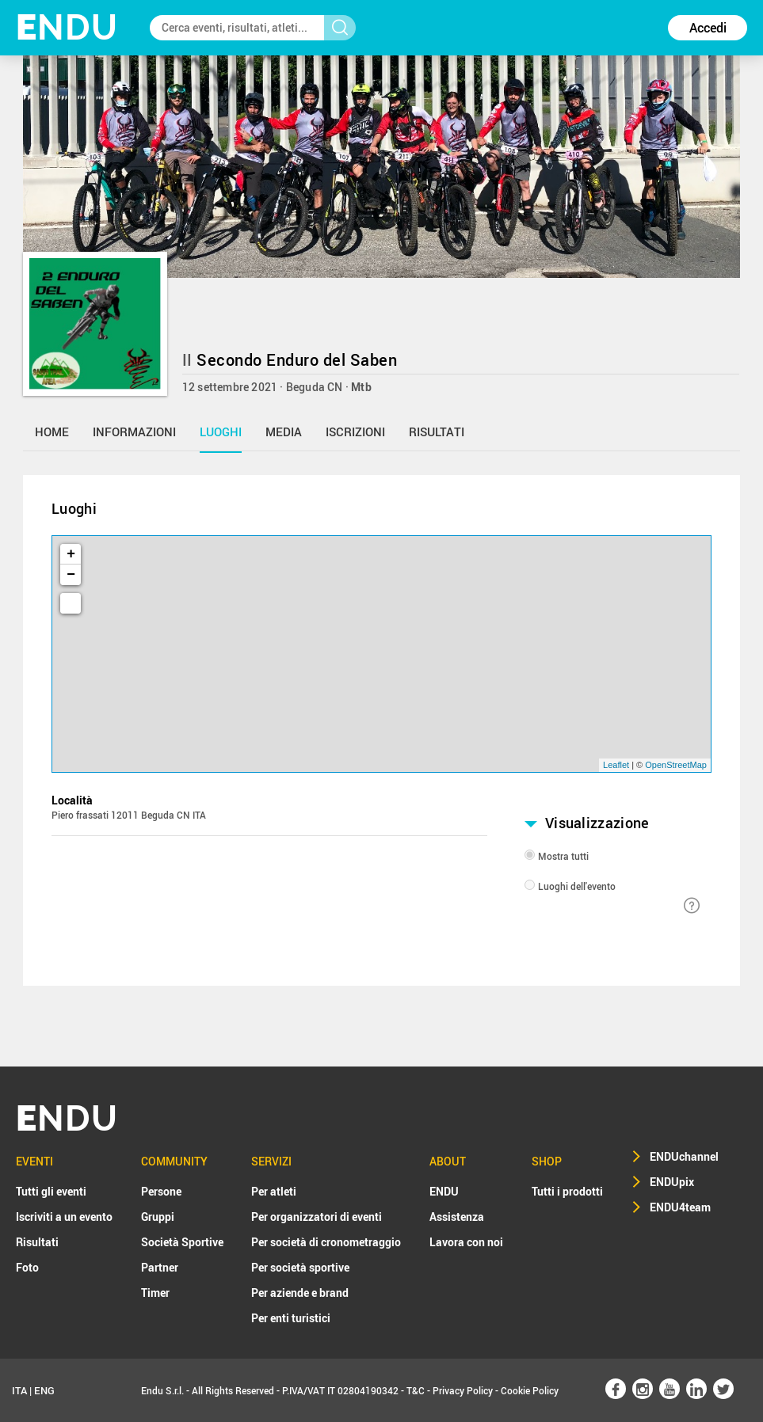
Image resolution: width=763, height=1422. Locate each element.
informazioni (134, 431)
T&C (415, 1390)
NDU (67, 27)
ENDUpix (672, 1181)
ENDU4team (680, 1207)
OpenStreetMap (676, 765)
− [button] (71, 574)
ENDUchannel (684, 1156)
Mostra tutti (563, 856)
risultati (436, 431)
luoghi (221, 431)
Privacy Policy (463, 1390)
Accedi (708, 27)
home (52, 431)
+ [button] (71, 554)
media (283, 431)
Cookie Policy (530, 1390)
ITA (19, 1390)
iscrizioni (355, 431)
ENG (44, 1390)
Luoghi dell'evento (577, 886)
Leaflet (616, 765)
